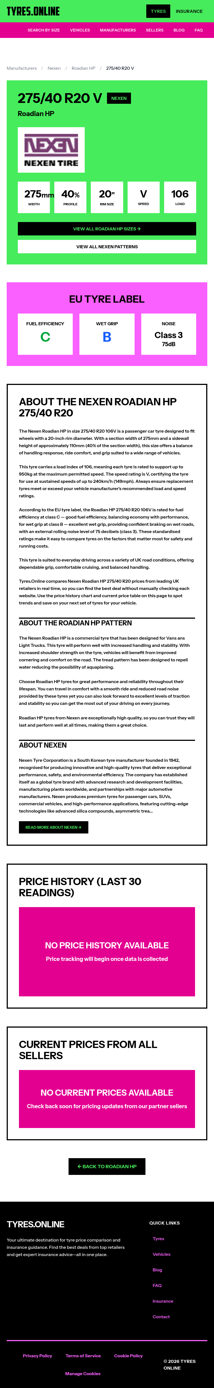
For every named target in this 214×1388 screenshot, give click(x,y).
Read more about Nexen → (54, 827)
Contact (161, 1316)
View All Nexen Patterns (107, 246)
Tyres (158, 11)
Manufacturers (118, 30)
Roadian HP (83, 68)
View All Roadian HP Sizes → (107, 229)
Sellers (155, 30)
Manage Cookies (82, 1373)
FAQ (199, 30)
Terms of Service (83, 1355)
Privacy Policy (37, 1355)
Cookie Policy (128, 1355)
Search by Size (44, 30)
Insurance (189, 11)
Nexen (54, 68)
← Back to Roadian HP (107, 1166)
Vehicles (80, 30)
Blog (179, 30)
